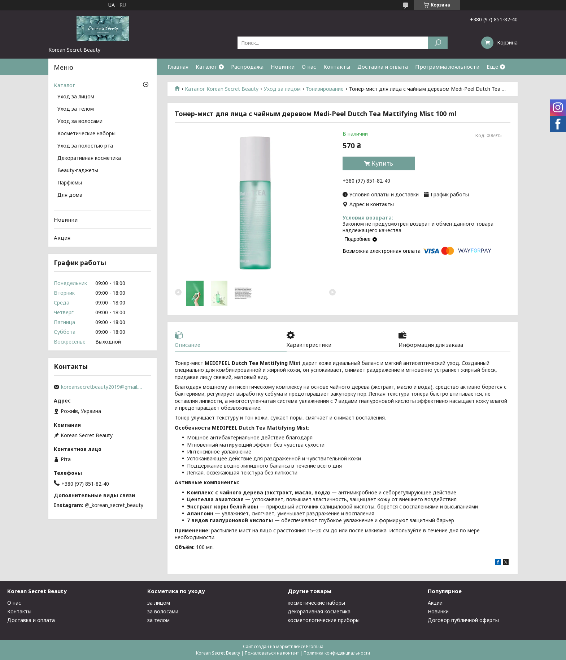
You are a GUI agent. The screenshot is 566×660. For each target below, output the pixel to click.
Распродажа (247, 66)
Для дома (69, 195)
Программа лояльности (447, 66)
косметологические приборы (324, 620)
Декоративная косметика (89, 158)
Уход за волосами (80, 121)
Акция (62, 237)
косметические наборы (316, 602)
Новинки (283, 66)
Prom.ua (314, 646)
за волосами (162, 611)
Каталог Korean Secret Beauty (221, 89)
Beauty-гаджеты (77, 171)
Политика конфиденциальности (337, 653)
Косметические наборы (86, 134)
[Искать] (438, 43)
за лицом (158, 602)
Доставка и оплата (382, 66)
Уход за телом (75, 109)
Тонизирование (325, 89)
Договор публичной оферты (463, 620)
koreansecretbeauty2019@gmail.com (102, 387)
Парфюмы (69, 183)
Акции (435, 602)
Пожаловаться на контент (272, 653)
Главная (177, 66)
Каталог (206, 66)
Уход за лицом (282, 89)
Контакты (336, 66)
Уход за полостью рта (85, 146)
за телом (158, 620)
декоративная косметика (319, 611)
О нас (309, 66)
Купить (382, 163)
